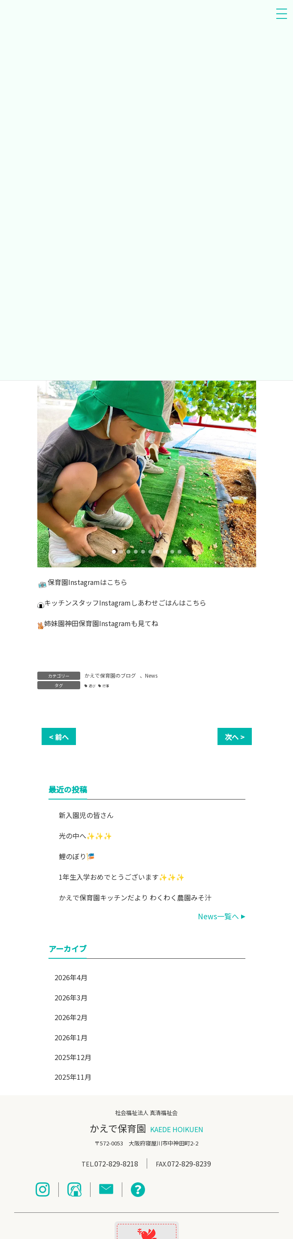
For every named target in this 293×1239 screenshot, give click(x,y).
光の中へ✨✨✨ (85, 835)
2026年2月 (71, 1017)
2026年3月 (71, 997)
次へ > (235, 737)
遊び (92, 685)
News (151, 675)
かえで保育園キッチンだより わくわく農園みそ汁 (134, 897)
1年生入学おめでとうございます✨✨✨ (121, 877)
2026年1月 (71, 1037)
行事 (106, 685)
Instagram (84, 582)
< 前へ (59, 737)
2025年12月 (72, 1057)
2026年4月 (71, 977)
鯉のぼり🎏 (76, 856)
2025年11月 (72, 1077)
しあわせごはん (155, 602)
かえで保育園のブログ (110, 675)
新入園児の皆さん (85, 815)
